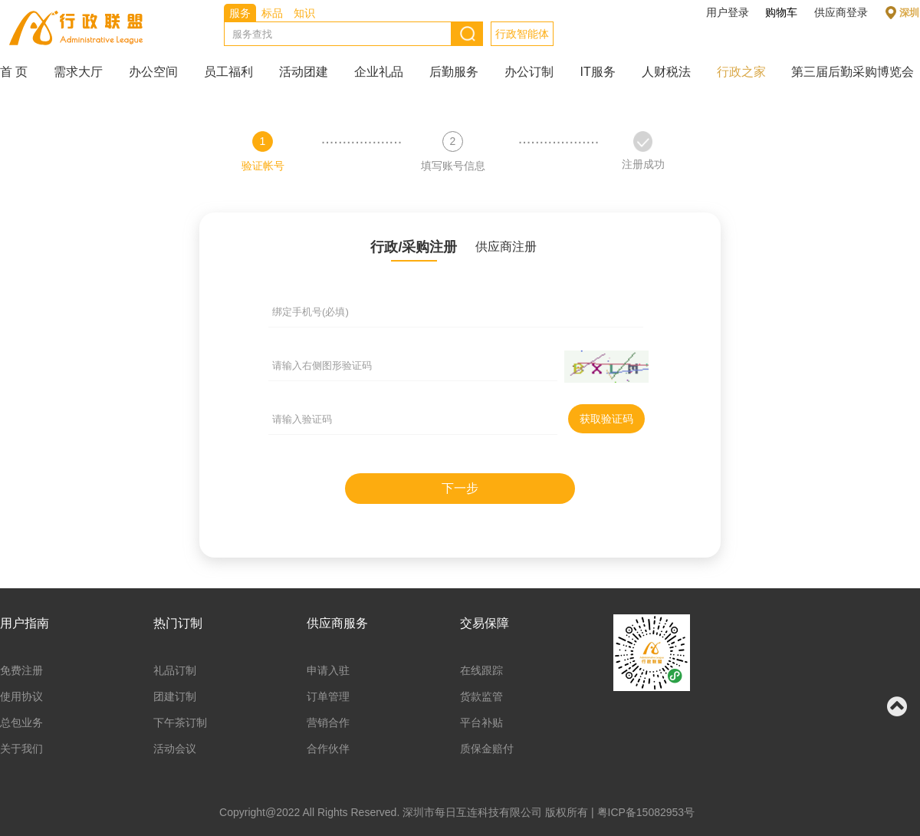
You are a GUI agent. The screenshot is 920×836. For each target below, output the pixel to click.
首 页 (14, 71)
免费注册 (21, 670)
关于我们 (21, 748)
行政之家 (741, 71)
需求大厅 (78, 71)
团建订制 (174, 696)
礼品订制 (174, 670)
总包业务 (21, 722)
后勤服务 (453, 71)
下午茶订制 (180, 722)
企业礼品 (378, 71)
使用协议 (21, 696)
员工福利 (228, 71)
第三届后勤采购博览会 (852, 71)
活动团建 (303, 71)
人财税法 (666, 71)
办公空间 (153, 71)
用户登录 (727, 12)
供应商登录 (841, 12)
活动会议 (174, 748)
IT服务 (597, 71)
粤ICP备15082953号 (646, 812)
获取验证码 (606, 419)
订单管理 (328, 696)
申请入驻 (328, 670)
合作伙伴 (328, 748)
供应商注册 (506, 246)
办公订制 (529, 71)
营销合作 (328, 722)
